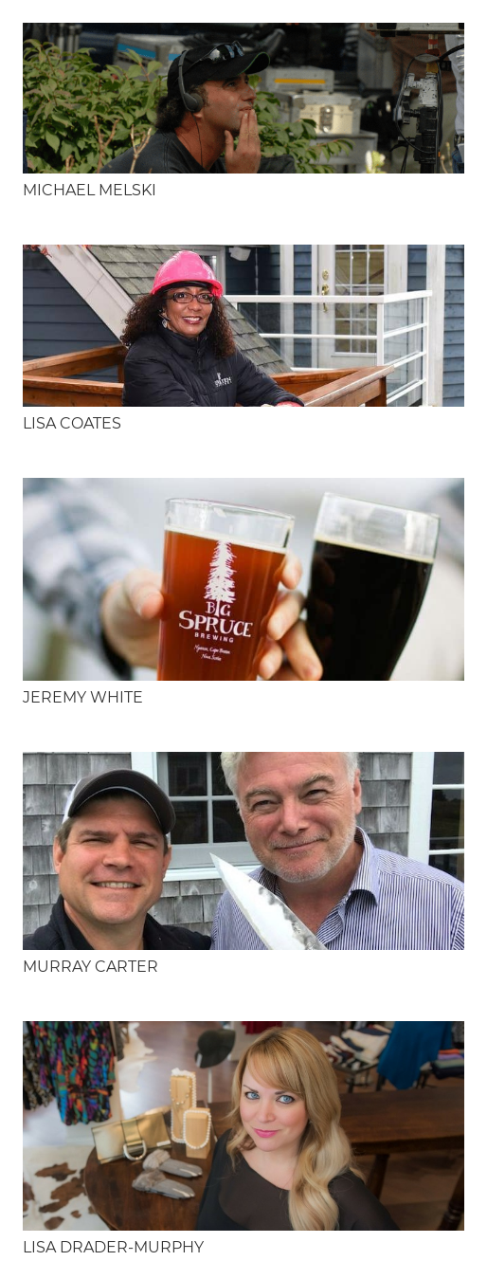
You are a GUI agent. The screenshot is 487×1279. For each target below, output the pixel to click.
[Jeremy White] (243, 579)
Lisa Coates (72, 423)
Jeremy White (83, 697)
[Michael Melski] (243, 98)
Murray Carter (90, 967)
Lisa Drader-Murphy (113, 1247)
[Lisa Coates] (243, 325)
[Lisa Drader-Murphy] (243, 1126)
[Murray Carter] (243, 851)
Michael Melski (89, 190)
